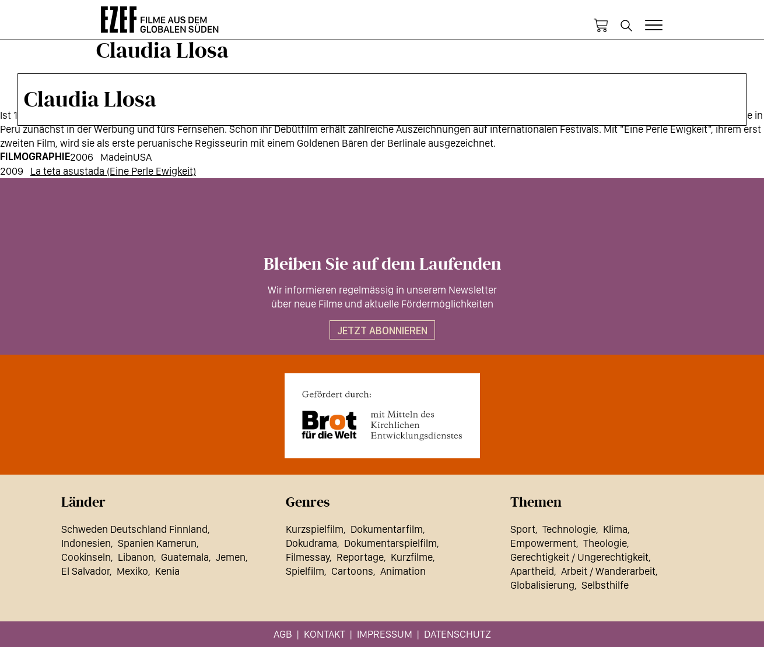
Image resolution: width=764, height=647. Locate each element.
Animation (403, 571)
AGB (283, 634)
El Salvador (85, 571)
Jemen (231, 557)
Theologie (605, 543)
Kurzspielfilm (315, 529)
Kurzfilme (412, 557)
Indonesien (86, 543)
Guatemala (185, 557)
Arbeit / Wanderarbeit (608, 571)
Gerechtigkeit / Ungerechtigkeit (579, 557)
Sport (522, 529)
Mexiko (132, 571)
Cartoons (352, 571)
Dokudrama (311, 543)
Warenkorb (601, 26)
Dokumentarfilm (387, 529)
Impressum (384, 634)
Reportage (360, 557)
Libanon (136, 557)
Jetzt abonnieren (382, 330)
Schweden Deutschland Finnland (134, 529)
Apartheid (532, 571)
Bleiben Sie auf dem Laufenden (382, 264)
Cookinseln (86, 557)
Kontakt (324, 634)
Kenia (167, 571)
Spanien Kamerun (157, 543)
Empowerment (543, 543)
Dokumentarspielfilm (390, 543)
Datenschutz (457, 634)
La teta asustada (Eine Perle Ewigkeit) (113, 171)
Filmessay (308, 557)
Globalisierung (542, 585)
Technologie (569, 529)
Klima (615, 529)
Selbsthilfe (605, 585)
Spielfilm (305, 571)
